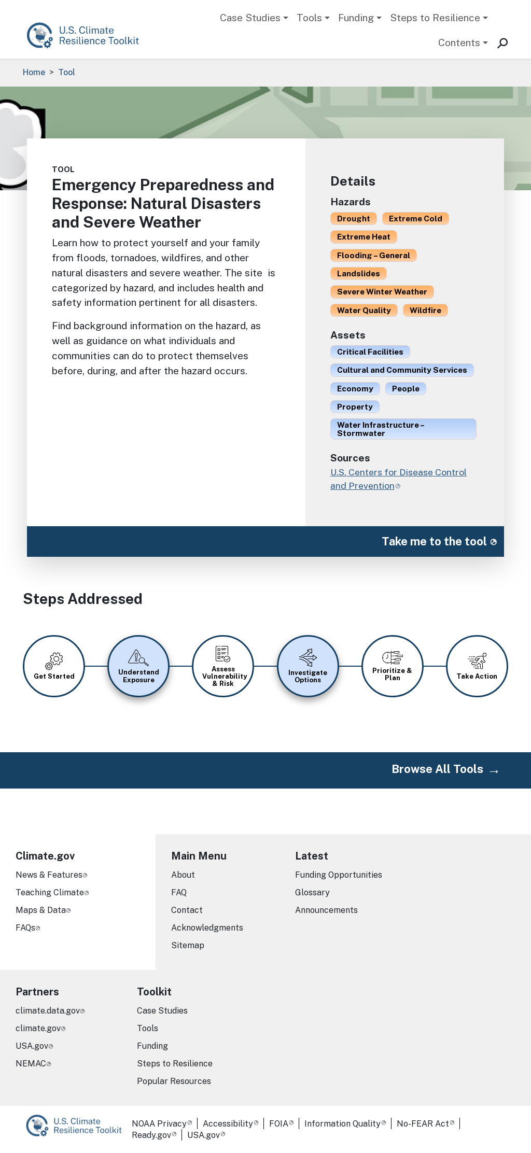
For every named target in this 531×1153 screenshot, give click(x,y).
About (183, 875)
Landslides (358, 273)
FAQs (25, 928)
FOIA (278, 1124)
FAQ (179, 892)
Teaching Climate (50, 892)
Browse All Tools (437, 769)
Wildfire (425, 310)
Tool (66, 72)
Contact (187, 910)
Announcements (326, 910)
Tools (309, 17)
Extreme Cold (415, 218)
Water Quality (364, 310)
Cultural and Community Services (402, 369)
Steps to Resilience (435, 17)
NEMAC (31, 1063)
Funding (356, 17)
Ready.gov (151, 1135)
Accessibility (228, 1124)
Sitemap (187, 945)
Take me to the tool (434, 541)
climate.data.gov (48, 1011)
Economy (355, 388)
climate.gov (38, 1028)
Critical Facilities (370, 351)
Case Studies (250, 17)
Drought (353, 218)
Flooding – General (373, 255)
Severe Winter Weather (382, 291)
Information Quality (342, 1124)
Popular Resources (174, 1081)
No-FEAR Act (423, 1124)
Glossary (312, 892)
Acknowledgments (207, 928)
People (406, 388)
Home (34, 72)
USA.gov (32, 1046)
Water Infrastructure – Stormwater (381, 428)
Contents (459, 42)
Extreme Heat (363, 236)
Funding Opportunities (338, 875)
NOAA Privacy (159, 1124)
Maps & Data (41, 910)
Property (355, 406)
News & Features (49, 875)
